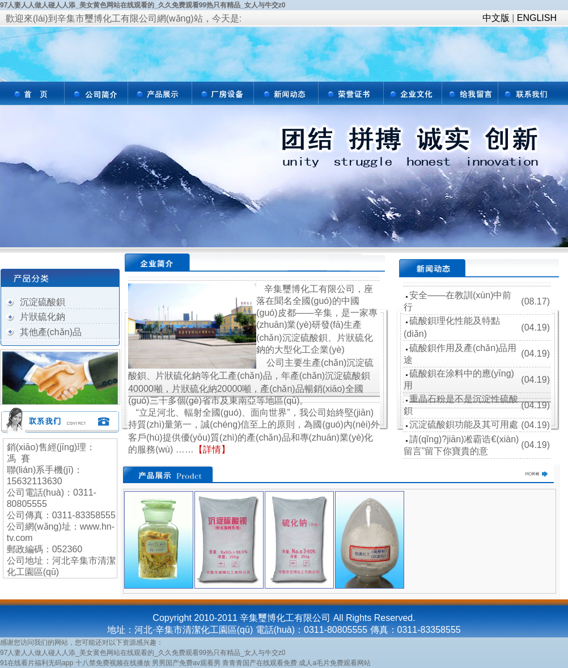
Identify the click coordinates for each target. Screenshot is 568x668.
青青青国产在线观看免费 (259, 663)
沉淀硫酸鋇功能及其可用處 (463, 424)
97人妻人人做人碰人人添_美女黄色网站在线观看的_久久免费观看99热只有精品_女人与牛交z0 (142, 5)
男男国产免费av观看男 (186, 663)
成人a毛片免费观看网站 (335, 663)
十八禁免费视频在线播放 (112, 663)
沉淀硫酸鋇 (42, 302)
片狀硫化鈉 (42, 317)
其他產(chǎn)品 (51, 332)
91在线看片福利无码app (36, 663)
